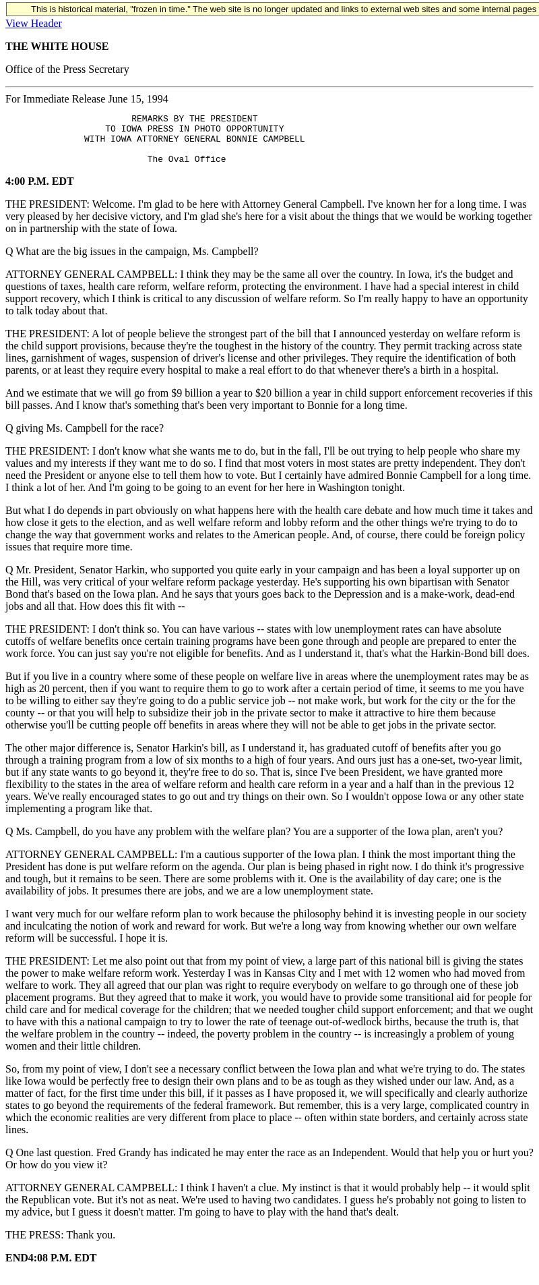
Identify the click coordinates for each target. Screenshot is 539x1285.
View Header (33, 23)
